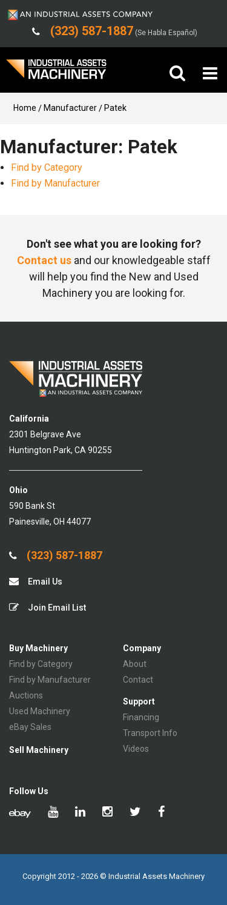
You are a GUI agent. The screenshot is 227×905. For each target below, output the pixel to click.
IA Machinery (56, 73)
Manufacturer (70, 108)
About (134, 664)
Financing (141, 717)
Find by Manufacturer (55, 183)
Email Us (35, 581)
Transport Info (150, 733)
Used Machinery (39, 711)
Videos (136, 749)
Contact (138, 680)
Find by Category (46, 167)
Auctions (26, 695)
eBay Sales (30, 727)
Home (24, 108)
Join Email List (47, 607)
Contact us (44, 260)
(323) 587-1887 (55, 555)
